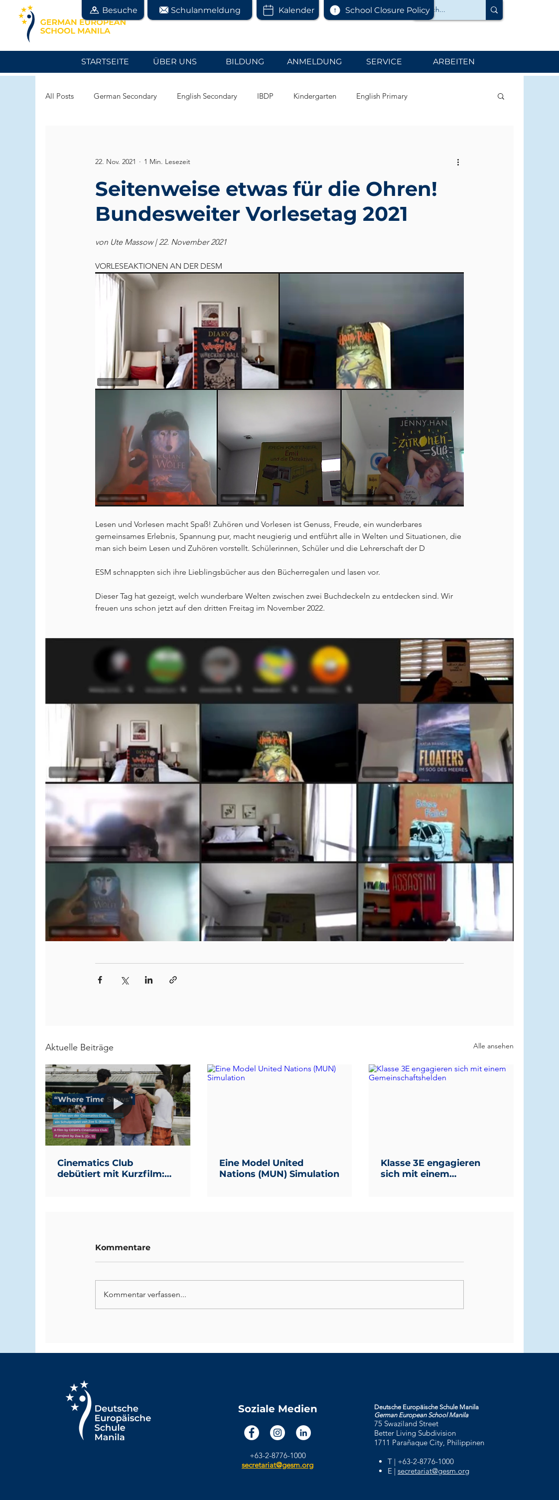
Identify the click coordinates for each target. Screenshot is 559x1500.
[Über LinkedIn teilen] (148, 980)
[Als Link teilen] (173, 980)
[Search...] (441, 10)
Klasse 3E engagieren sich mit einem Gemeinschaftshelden (431, 1168)
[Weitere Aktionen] (458, 161)
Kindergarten (314, 96)
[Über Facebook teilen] (100, 980)
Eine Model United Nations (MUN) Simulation (279, 1168)
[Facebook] (251, 1432)
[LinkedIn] (303, 1432)
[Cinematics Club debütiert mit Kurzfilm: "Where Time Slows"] (117, 1105)
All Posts (59, 96)
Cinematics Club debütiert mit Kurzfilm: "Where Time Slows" (110, 1168)
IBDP (265, 96)
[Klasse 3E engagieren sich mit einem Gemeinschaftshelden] (441, 1105)
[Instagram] (277, 1432)
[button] (113, 10)
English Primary (382, 96)
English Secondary (207, 96)
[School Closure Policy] (379, 10)
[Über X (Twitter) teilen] (124, 980)
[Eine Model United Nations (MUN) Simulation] (279, 1105)
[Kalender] (288, 10)
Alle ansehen (493, 1045)
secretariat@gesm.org (433, 1471)
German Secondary (125, 96)
